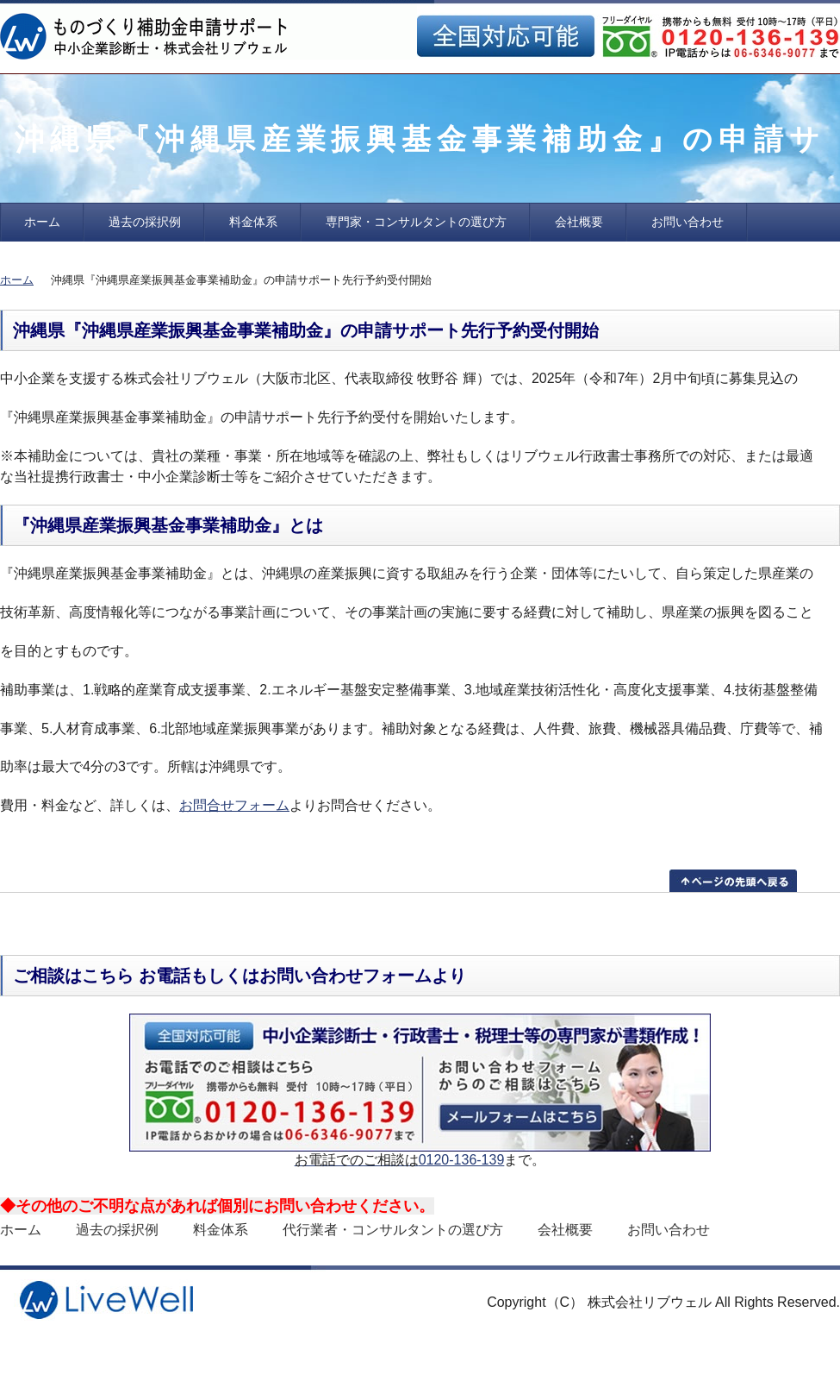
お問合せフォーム (234, 805)
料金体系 (253, 222)
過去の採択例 (145, 222)
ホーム (42, 222)
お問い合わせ (687, 222)
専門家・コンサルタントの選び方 (416, 222)
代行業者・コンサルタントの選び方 (393, 1229)
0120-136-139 (462, 1159)
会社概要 (579, 222)
